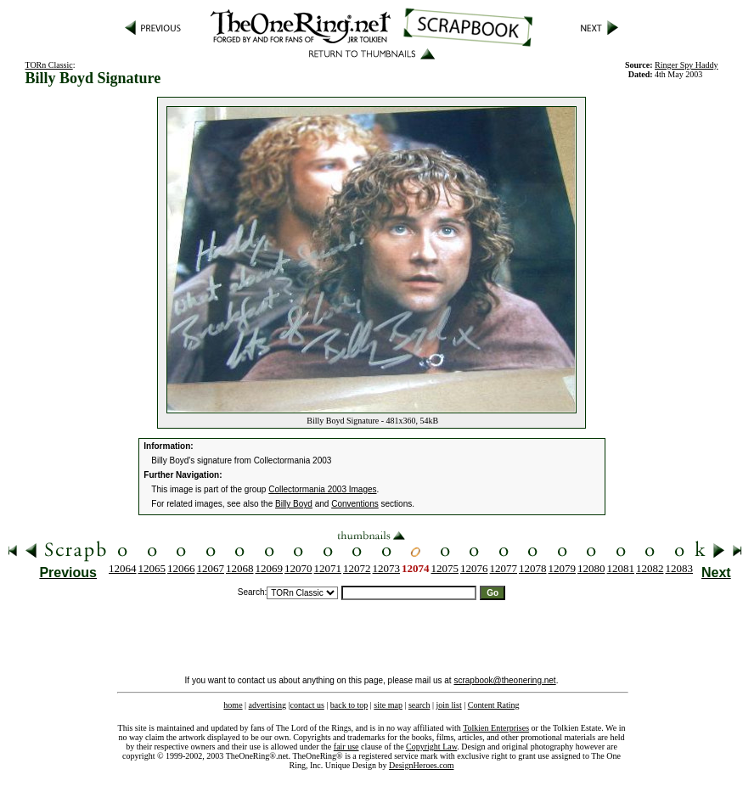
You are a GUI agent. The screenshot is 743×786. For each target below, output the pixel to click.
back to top (349, 705)
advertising (267, 705)
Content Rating (494, 705)
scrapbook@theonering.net (504, 680)
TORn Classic (48, 65)
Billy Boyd (293, 503)
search (419, 705)
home (232, 705)
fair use (346, 746)
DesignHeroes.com (421, 765)
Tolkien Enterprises (496, 728)
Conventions (355, 503)
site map (388, 705)
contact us (307, 705)
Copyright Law (431, 746)
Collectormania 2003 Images (322, 489)
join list (448, 705)
